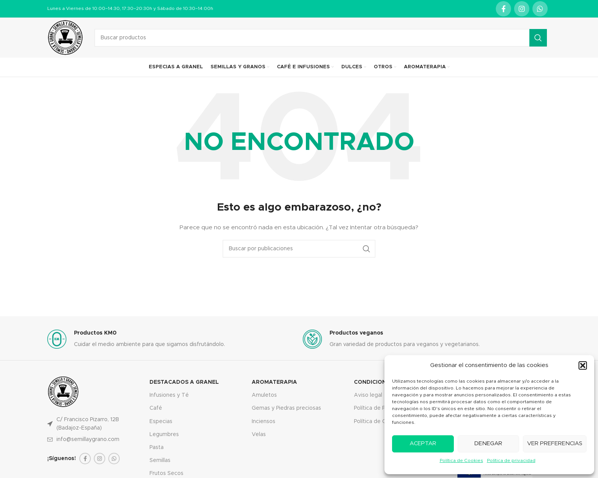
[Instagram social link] (521, 8)
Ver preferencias (554, 443)
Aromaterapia (274, 382)
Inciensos (263, 421)
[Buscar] (321, 38)
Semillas (160, 460)
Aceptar (423, 443)
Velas (259, 434)
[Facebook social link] (503, 8)
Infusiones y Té (169, 395)
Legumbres (164, 434)
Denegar (488, 443)
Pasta (157, 447)
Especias (161, 421)
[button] (583, 365)
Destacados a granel (184, 382)
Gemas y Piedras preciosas (286, 408)
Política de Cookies (461, 460)
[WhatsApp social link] (540, 8)
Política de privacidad (511, 460)
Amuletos (264, 395)
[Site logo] (65, 37)
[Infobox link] (171, 339)
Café (156, 408)
